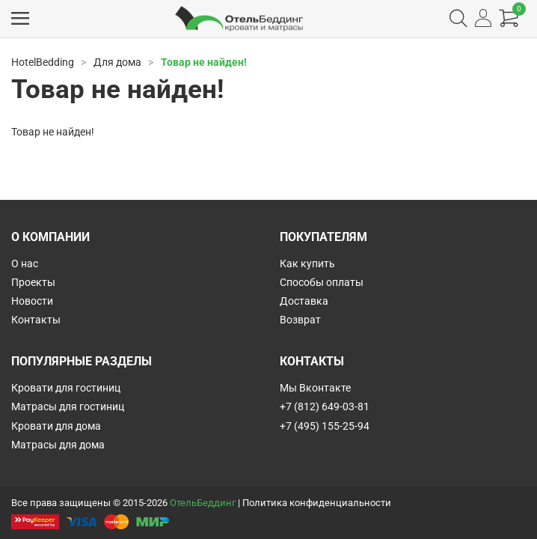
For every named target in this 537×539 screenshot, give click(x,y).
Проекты (33, 282)
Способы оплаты (321, 282)
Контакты (36, 320)
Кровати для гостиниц (65, 388)
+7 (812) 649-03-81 (324, 406)
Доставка (304, 301)
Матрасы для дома (58, 445)
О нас (24, 264)
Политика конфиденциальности (316, 502)
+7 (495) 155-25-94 (324, 426)
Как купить (307, 264)
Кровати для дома (56, 426)
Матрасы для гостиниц (67, 406)
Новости (32, 301)
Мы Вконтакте (315, 388)
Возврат (300, 320)
